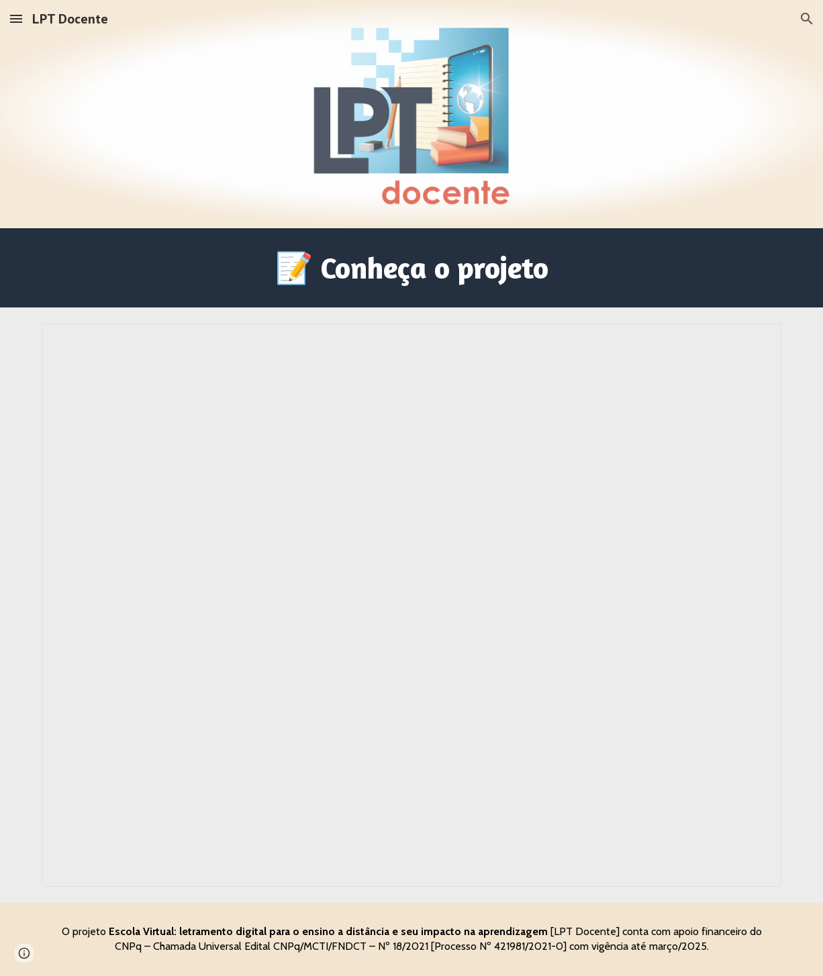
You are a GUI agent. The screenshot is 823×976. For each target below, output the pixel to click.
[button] (16, 18)
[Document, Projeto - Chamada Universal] (411, 605)
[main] (411, 267)
